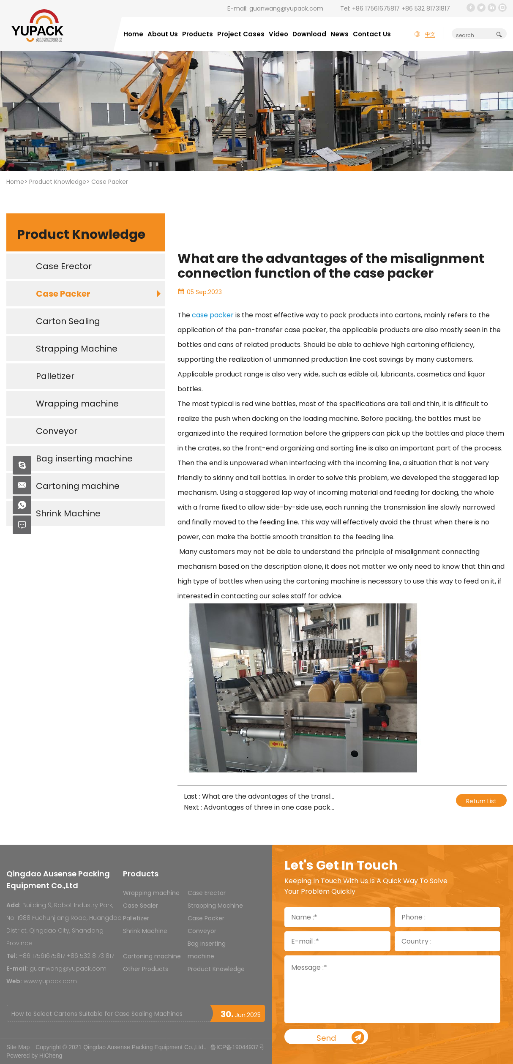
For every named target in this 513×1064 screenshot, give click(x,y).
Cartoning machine (152, 956)
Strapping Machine (215, 905)
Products (197, 34)
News (339, 34)
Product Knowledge (57, 181)
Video (278, 34)
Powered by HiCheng (34, 1055)
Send (353, 1038)
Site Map (18, 1047)
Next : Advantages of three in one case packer (260, 807)
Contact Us (372, 34)
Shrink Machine (145, 931)
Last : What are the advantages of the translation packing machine (260, 796)
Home (133, 34)
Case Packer (109, 181)
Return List (481, 801)
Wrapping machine (151, 893)
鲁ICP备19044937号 (237, 1047)
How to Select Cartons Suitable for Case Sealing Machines (97, 1013)
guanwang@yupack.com (286, 8)
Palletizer (136, 918)
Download (309, 34)
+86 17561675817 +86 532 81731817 (401, 8)
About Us (162, 34)
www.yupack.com (50, 981)
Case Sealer (140, 905)
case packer (213, 315)
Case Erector (207, 893)
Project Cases (241, 34)
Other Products (145, 969)
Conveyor (202, 931)
